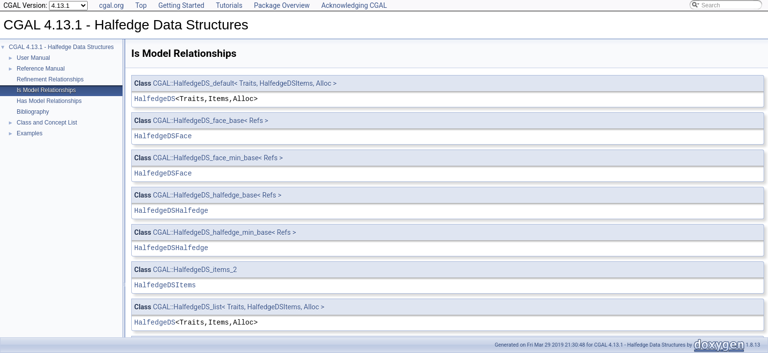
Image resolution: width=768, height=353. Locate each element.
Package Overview (282, 5)
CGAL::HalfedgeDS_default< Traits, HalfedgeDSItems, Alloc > (244, 83)
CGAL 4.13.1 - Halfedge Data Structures (61, 47)
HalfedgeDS (154, 98)
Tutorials (229, 5)
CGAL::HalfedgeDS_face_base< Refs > (210, 121)
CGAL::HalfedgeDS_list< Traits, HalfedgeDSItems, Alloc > (238, 307)
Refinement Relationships (50, 79)
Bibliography (33, 111)
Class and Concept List (47, 122)
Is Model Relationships (46, 90)
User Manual (33, 57)
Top (141, 5)
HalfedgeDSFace (163, 136)
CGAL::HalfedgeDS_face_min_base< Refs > (218, 158)
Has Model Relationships (49, 101)
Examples (30, 133)
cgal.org (111, 5)
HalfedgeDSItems (165, 285)
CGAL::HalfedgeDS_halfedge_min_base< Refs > (224, 232)
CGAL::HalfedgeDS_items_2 (195, 270)
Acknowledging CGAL (354, 5)
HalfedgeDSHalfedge (171, 210)
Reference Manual (41, 68)
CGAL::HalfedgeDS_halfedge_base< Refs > (217, 195)
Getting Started (181, 5)
